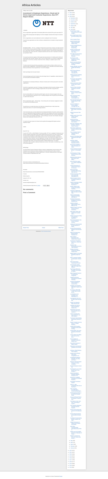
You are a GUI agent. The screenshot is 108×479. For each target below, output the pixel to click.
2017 (70, 459)
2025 (70, 12)
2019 (70, 456)
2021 (70, 452)
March (72, 444)
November (73, 20)
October (72, 21)
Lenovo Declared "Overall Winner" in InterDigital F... (75, 150)
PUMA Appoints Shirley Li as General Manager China (75, 394)
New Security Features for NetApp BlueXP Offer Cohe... (75, 101)
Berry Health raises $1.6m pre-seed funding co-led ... (75, 36)
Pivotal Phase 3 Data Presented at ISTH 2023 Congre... (76, 32)
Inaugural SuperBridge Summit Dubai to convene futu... (75, 282)
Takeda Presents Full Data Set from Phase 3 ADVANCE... (76, 208)
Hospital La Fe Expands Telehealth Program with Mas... (76, 287)
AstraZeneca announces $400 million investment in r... (75, 109)
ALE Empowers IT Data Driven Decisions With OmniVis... (75, 154)
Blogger (60, 476)
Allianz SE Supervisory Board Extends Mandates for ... (75, 233)
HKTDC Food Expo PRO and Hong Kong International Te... (75, 175)
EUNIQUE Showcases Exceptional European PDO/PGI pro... (75, 200)
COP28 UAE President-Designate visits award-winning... (75, 327)
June (72, 29)
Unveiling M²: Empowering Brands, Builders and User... (76, 419)
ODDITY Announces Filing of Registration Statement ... (76, 217)
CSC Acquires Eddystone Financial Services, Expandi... (75, 406)
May (72, 440)
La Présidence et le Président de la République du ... (74, 295)
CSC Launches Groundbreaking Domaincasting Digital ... (76, 390)
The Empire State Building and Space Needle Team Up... (76, 80)
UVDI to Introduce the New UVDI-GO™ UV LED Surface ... (75, 315)
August (72, 25)
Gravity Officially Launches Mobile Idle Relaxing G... (76, 67)
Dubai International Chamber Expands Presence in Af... (74, 374)
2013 (70, 467)
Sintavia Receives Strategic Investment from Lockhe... (75, 120)
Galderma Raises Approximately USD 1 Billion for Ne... (75, 204)
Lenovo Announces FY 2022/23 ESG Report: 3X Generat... (75, 166)
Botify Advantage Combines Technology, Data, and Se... (75, 171)
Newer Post (26, 227)
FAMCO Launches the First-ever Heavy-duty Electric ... (75, 437)
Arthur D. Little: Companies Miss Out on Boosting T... (76, 385)
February (73, 446)
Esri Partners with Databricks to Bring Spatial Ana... (74, 59)
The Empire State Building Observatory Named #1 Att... (76, 319)
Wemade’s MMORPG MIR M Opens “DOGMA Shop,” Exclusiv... (76, 125)
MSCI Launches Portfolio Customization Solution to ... (75, 258)
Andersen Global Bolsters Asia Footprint (75, 351)
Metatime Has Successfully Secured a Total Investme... (75, 246)
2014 (70, 465)
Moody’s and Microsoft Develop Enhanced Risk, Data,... (75, 50)
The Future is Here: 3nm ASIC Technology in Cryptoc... (75, 402)
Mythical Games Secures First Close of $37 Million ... (75, 158)
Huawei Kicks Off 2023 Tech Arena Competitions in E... (75, 354)
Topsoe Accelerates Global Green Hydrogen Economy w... (76, 183)
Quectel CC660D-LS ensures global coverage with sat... (75, 105)
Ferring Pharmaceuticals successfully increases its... (75, 415)
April (72, 442)
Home (43, 227)
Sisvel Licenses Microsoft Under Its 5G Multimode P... (76, 411)
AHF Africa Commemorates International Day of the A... (75, 428)
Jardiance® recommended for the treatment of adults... (76, 225)
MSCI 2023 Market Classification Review (75, 262)
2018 (70, 457)
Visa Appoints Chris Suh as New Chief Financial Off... (75, 299)
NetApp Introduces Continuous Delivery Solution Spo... (75, 250)
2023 (70, 16)
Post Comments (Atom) (46, 231)
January (72, 448)
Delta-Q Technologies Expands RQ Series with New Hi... (75, 196)
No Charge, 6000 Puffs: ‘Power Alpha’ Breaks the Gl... (75, 291)
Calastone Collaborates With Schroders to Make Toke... (76, 192)
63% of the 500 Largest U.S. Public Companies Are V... (75, 162)
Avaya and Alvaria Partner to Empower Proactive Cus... (75, 398)
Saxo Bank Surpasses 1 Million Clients (75, 344)
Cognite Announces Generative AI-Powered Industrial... (75, 278)
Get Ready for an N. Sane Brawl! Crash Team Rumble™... (75, 370)
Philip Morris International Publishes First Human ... (75, 347)
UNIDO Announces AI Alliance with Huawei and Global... (75, 423)
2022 (70, 450)
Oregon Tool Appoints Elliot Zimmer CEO (75, 303)
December (73, 18)
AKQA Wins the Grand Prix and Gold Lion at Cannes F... (75, 311)
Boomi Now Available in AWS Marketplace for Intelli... (75, 146)
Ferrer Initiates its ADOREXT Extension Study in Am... (75, 340)
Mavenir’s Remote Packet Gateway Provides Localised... (75, 363)
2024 (70, 14)
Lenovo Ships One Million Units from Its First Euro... (75, 336)
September (73, 23)
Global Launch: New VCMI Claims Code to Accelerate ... (76, 116)
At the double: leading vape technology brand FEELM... (75, 266)
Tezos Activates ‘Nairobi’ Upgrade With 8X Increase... (75, 133)
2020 (70, 454)
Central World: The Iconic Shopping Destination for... (75, 331)
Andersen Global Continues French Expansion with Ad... (75, 141)
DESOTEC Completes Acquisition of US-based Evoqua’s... (76, 378)
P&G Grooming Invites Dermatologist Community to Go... (75, 97)
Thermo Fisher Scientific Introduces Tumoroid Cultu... (75, 88)
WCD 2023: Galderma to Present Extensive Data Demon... (75, 129)
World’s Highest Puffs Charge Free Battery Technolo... (75, 187)
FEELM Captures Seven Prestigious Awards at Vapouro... (75, 179)
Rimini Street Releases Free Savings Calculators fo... (75, 71)
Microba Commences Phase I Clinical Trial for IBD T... (75, 92)
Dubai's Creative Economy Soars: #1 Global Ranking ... (76, 323)
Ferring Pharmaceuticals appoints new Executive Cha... (75, 229)
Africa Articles (31, 5)
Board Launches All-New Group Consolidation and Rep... (75, 63)
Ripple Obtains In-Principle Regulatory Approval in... (76, 254)
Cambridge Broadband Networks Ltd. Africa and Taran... (75, 358)
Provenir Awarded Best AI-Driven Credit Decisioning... (76, 46)
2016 (70, 461)
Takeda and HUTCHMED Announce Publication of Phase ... (76, 433)
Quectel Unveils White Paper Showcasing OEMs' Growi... (75, 42)
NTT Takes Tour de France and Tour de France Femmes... (76, 55)
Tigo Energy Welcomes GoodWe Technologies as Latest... (75, 270)
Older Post (61, 227)
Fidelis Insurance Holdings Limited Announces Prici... (76, 76)
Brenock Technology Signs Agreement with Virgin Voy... (76, 137)
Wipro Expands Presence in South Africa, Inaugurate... (75, 274)
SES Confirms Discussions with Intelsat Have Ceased (75, 238)
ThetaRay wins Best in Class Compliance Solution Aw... (75, 306)
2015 (70, 463)
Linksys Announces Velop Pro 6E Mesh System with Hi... (75, 84)
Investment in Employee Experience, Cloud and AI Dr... (75, 242)
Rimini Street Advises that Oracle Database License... (75, 221)
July (72, 27)
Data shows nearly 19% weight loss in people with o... (75, 212)
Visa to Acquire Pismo (75, 39)
